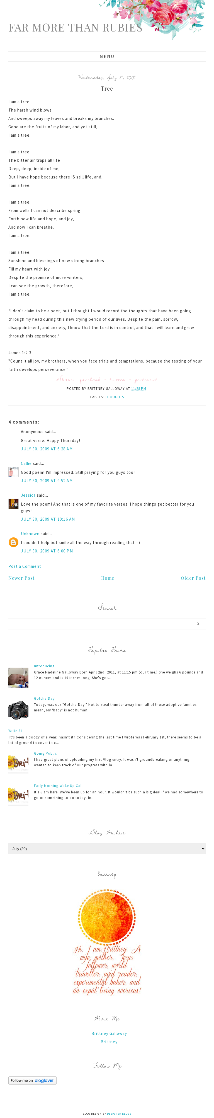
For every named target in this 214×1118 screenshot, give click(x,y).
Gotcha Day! (45, 698)
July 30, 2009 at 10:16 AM (48, 519)
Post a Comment (24, 566)
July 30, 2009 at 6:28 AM (47, 448)
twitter (118, 379)
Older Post (193, 578)
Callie (26, 463)
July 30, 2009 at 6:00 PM (47, 551)
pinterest (146, 379)
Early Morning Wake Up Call (58, 785)
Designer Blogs (119, 1113)
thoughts (114, 397)
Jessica (28, 495)
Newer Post (21, 578)
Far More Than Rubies (75, 27)
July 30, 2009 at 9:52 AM (47, 480)
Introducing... (46, 666)
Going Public (45, 753)
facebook (90, 379)
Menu (107, 56)
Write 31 (15, 730)
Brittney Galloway (109, 1033)
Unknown (30, 533)
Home (107, 578)
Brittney (109, 1041)
